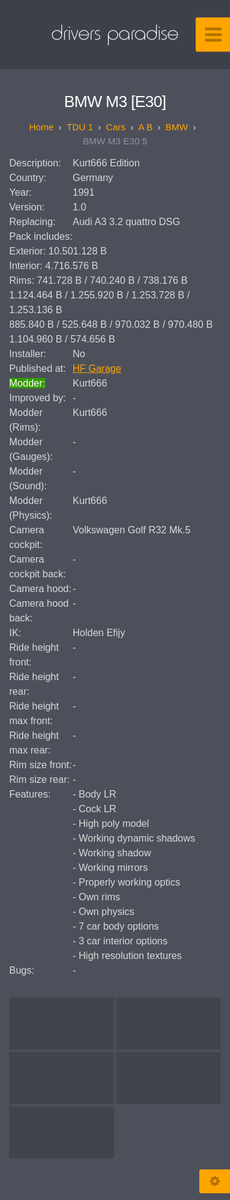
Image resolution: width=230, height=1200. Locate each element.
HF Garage (97, 368)
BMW (177, 127)
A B (146, 127)
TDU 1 (79, 127)
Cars (116, 127)
